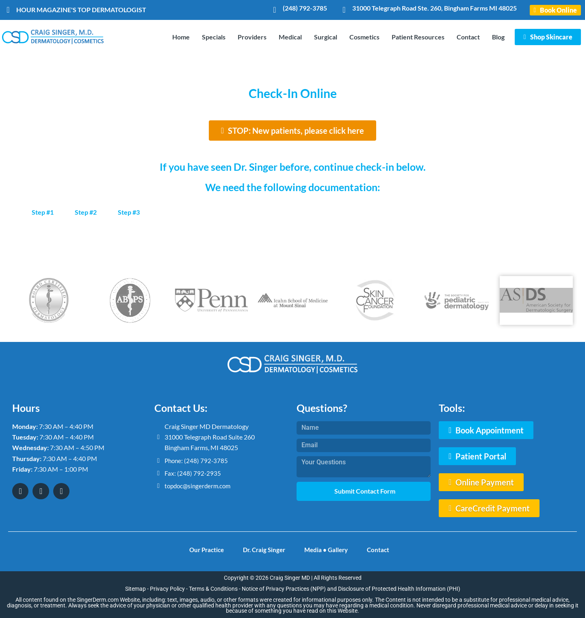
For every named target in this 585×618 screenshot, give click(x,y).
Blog (498, 37)
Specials (213, 37)
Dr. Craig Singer (263, 549)
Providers (252, 37)
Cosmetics (364, 37)
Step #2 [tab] (86, 212)
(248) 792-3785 (305, 8)
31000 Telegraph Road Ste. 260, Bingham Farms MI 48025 (434, 8)
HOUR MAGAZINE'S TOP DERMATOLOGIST (81, 9)
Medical (290, 37)
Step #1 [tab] (43, 212)
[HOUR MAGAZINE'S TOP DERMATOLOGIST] (8, 10)
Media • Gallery (329, 549)
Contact (468, 37)
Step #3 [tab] (129, 212)
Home (181, 37)
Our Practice (201, 549)
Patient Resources (418, 37)
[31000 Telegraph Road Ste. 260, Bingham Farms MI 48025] (344, 10)
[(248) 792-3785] (275, 10)
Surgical (325, 37)
